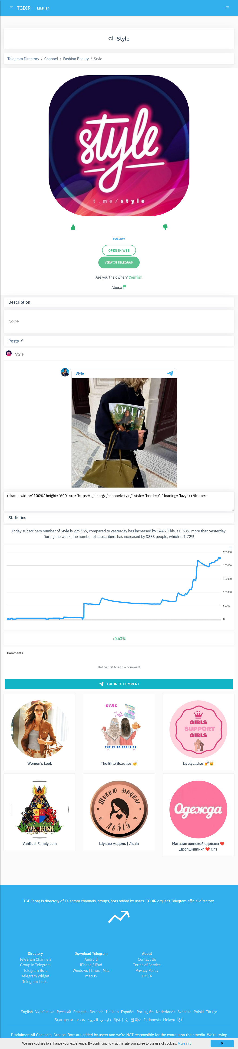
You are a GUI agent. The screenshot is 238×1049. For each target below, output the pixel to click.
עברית (80, 1019)
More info (184, 1043)
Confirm (135, 277)
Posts (14, 341)
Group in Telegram (35, 965)
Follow (119, 239)
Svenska (185, 1011)
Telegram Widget (35, 976)
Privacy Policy (147, 970)
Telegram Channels (35, 959)
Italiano (112, 1011)
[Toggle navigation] (227, 8)
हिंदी (180, 1019)
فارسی (105, 1019)
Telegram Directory (23, 58)
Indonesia (152, 1019)
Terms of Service (147, 965)
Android (91, 959)
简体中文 (120, 1019)
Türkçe (211, 1011)
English (27, 1011)
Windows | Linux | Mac (91, 970)
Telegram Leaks (35, 981)
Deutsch (96, 1011)
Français (80, 1011)
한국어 (136, 1019)
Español (127, 1011)
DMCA (147, 976)
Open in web (119, 250)
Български (64, 1019)
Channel (51, 58)
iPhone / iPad (91, 965)
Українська (44, 1011)
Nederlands (165, 1011)
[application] (119, 586)
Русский (64, 1011)
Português (145, 1011)
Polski (199, 1011)
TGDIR (24, 8)
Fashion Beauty (76, 58)
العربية (93, 1019)
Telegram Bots (35, 970)
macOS (91, 976)
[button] (230, 547)
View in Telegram (119, 262)
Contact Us (147, 959)
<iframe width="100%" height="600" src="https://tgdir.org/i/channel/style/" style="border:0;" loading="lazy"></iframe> (119, 501)
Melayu (169, 1019)
